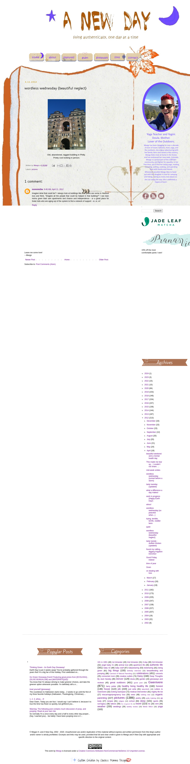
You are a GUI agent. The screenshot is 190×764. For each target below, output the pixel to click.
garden (142, 679)
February (151, 581)
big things (113, 670)
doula (132, 679)
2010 (146, 593)
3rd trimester (157, 662)
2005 (146, 612)
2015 (146, 407)
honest (159, 686)
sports (155, 701)
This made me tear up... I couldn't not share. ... (154, 464)
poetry (138, 698)
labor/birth (145, 689)
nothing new (145, 695)
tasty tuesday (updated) (151, 485)
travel (138, 703)
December (151, 421)
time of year (151, 563)
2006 (146, 608)
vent (157, 704)
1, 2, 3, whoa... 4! (37, 699)
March (150, 578)
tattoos (113, 704)
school (132, 701)
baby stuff (119, 668)
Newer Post (30, 260)
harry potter (111, 686)
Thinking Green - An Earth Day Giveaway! (47, 667)
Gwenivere (155, 682)
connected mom (108, 676)
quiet (148, 527)
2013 (146, 414)
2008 (146, 601)
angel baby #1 (108, 665)
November (151, 425)
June (149, 443)
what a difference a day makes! (154, 491)
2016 (146, 403)
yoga (160, 706)
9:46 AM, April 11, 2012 (53, 189)
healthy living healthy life (135, 686)
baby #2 (107, 668)
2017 (146, 399)
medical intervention (138, 692)
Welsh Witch (148, 707)
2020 (146, 388)
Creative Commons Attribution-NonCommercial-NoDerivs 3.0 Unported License (111, 751)
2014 (146, 410)
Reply (34, 205)
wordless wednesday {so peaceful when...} (153, 511)
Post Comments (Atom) (46, 264)
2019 (146, 392)
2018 (146, 396)
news (133, 695)
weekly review (132, 707)
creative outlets (126, 676)
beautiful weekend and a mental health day (153, 456)
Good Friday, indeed (151, 558)
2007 (146, 605)
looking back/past (118, 692)
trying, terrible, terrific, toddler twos (153, 521)
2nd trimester (132, 662)
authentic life (156, 665)
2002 (146, 623)
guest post (138, 683)
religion (121, 701)
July (149, 439)
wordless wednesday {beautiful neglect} (152, 534)
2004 (146, 616)
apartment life (139, 665)
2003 (146, 619)
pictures (35, 169)
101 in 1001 (103, 662)
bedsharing (148, 668)
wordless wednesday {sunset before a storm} (154, 477)
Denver (119, 679)
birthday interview (134, 671)
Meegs (59, 751)
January (150, 585)
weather (102, 706)
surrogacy (102, 704)
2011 (146, 590)
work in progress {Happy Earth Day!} (153, 498)
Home (67, 260)
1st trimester (117, 662)
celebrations (142, 673)
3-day (145, 662)
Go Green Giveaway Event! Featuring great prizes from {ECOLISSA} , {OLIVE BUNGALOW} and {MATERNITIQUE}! (59, 678)
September (151, 432)
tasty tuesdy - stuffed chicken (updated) (153, 543)
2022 (146, 381)
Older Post (103, 260)
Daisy (140, 676)
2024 (146, 373)
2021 (146, 385)
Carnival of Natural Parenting (120, 673)
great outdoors (117, 682)
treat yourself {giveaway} (40, 689)
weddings (117, 707)
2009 (146, 597)
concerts (159, 673)
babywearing (133, 668)
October (150, 428)
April (149, 450)
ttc (149, 704)
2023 (146, 377)
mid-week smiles (153, 470)
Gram (148, 567)
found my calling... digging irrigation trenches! (154, 551)
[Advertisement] (152, 306)
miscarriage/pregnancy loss (113, 695)
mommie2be (37, 189)
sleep (142, 701)
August (150, 436)
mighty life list (157, 692)
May (149, 447)
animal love (123, 665)
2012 (146, 418)
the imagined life (127, 704)
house (107, 689)
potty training (151, 698)
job (119, 689)
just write (132, 689)
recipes (110, 701)
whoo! (148, 504)
